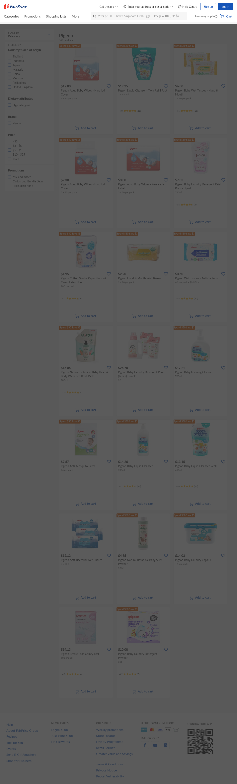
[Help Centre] (187, 7)
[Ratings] (130, 110)
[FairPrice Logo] (15, 7)
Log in (225, 6)
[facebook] (145, 747)
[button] (215, 17)
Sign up (208, 6)
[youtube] (155, 747)
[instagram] (166, 747)
